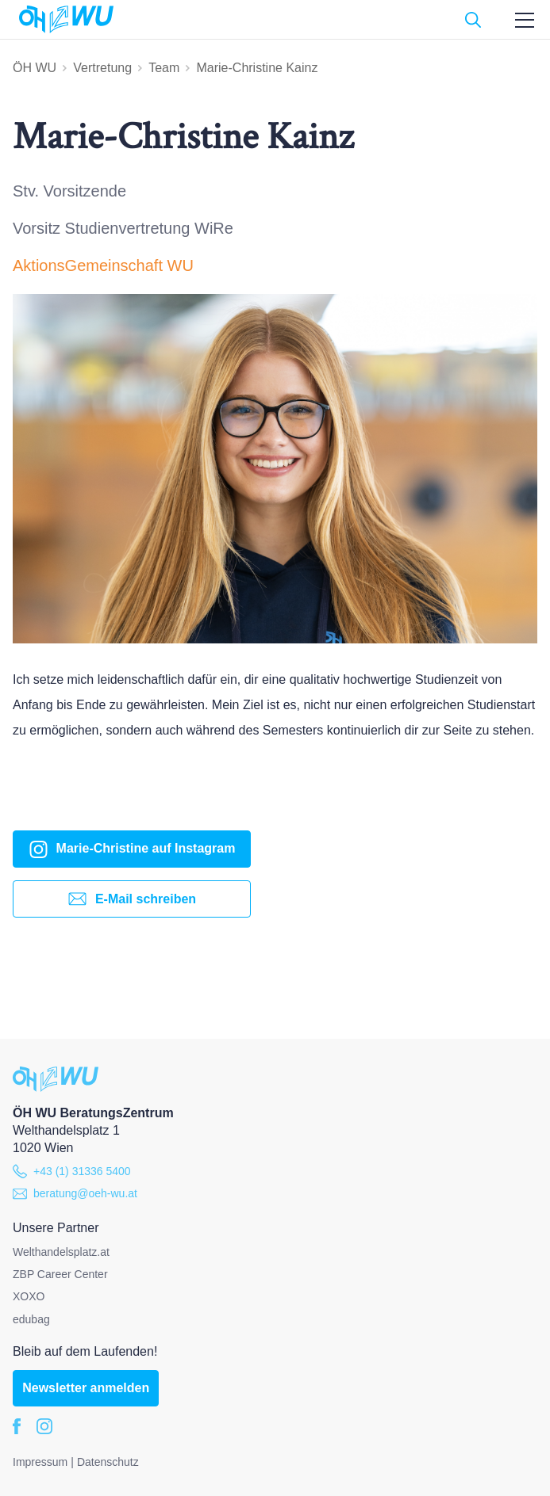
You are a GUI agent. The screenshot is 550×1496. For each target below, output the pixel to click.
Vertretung (102, 67)
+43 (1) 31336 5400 (72, 1171)
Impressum (40, 1462)
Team (163, 67)
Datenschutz (108, 1462)
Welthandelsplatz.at (61, 1252)
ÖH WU (34, 67)
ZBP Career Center (60, 1274)
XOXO (28, 1296)
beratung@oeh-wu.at (75, 1193)
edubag (31, 1319)
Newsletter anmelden (85, 1388)
